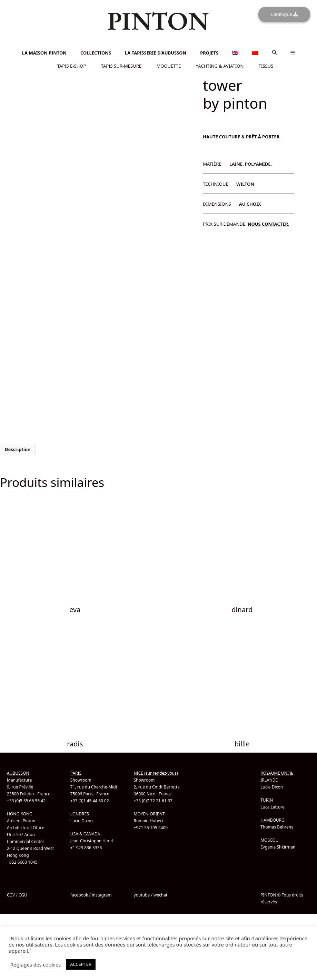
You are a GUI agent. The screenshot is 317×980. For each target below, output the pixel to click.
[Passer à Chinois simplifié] (158, 47)
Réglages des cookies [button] (35, 964)
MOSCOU (269, 840)
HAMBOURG (272, 820)
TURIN (266, 800)
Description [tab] (18, 449)
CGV (11, 895)
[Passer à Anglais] (158, 43)
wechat (160, 895)
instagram (101, 895)
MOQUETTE (168, 65)
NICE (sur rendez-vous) (156, 773)
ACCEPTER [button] (80, 964)
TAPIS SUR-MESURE (121, 65)
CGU (23, 895)
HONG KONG (19, 813)
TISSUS (266, 65)
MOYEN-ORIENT (149, 813)
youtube (142, 895)
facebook (79, 895)
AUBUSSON (18, 773)
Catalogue (284, 14)
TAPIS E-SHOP (71, 65)
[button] (274, 52)
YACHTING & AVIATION (220, 65)
